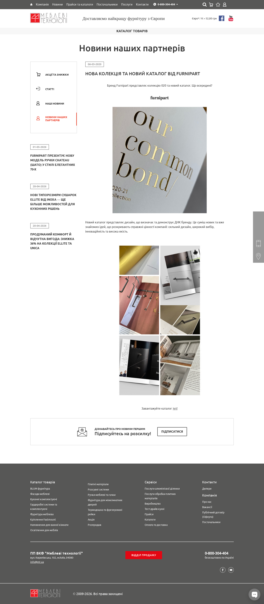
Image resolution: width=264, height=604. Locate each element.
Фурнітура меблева (42, 514)
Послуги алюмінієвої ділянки (162, 488)
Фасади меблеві (40, 494)
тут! (175, 408)
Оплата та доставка (156, 524)
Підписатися (172, 431)
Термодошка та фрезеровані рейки (105, 512)
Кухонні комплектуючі (43, 499)
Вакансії (207, 507)
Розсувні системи (98, 489)
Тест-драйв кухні (154, 509)
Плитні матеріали (98, 484)
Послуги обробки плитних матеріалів (160, 496)
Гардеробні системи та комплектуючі (43, 506)
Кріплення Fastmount (43, 519)
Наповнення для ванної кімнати (49, 524)
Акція (91, 519)
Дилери (206, 488)
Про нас (207, 501)
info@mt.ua (37, 562)
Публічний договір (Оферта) (213, 514)
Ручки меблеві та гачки (101, 494)
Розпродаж (94, 524)
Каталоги (150, 519)
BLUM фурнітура (40, 488)
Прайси (149, 514)
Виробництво (153, 503)
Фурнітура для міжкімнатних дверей (105, 502)
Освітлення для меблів (44, 530)
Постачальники (211, 522)
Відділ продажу (143, 555)
